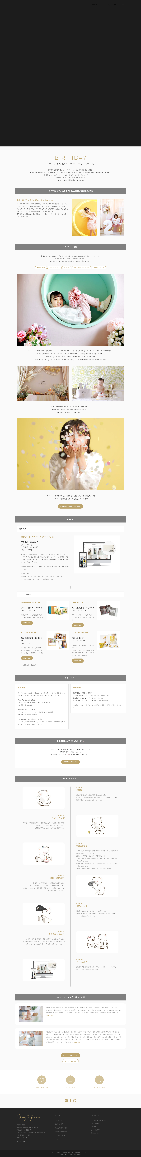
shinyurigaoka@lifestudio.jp (34, 1132)
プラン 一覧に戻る (70, 1061)
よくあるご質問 (99, 1087)
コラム (57, 1139)
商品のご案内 (70, 1087)
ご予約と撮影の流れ (42, 1087)
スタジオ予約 (95, 1123)
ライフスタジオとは (61, 1120)
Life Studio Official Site (98, 1120)
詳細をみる (27, 622)
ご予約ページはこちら (70, 762)
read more (49, 1015)
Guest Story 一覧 (70, 1055)
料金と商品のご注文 (61, 1128)
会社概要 (93, 1127)
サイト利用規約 (95, 1130)
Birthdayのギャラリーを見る (70, 506)
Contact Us (95, 1133)
